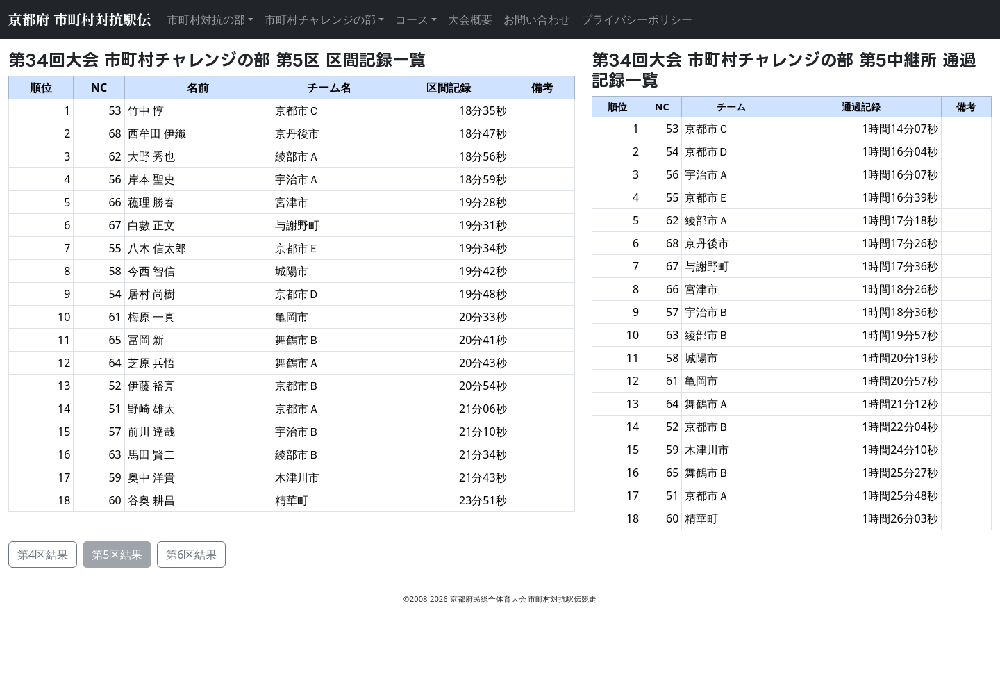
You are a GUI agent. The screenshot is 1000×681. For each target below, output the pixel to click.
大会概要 (470, 19)
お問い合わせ (536, 19)
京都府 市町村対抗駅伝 (79, 19)
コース (411, 19)
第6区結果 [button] (191, 554)
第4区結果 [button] (42, 554)
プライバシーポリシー (636, 19)
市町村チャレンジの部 (320, 19)
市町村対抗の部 (206, 19)
